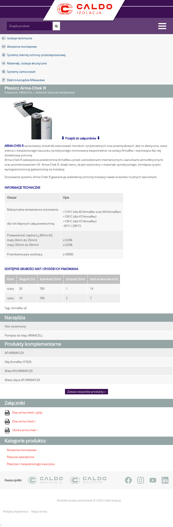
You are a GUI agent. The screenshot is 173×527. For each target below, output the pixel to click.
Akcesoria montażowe (21, 450)
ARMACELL (26, 92)
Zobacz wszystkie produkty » (86, 392)
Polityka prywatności (16, 511)
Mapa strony (39, 511)
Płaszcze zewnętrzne (20, 457)
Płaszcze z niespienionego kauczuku (31, 464)
